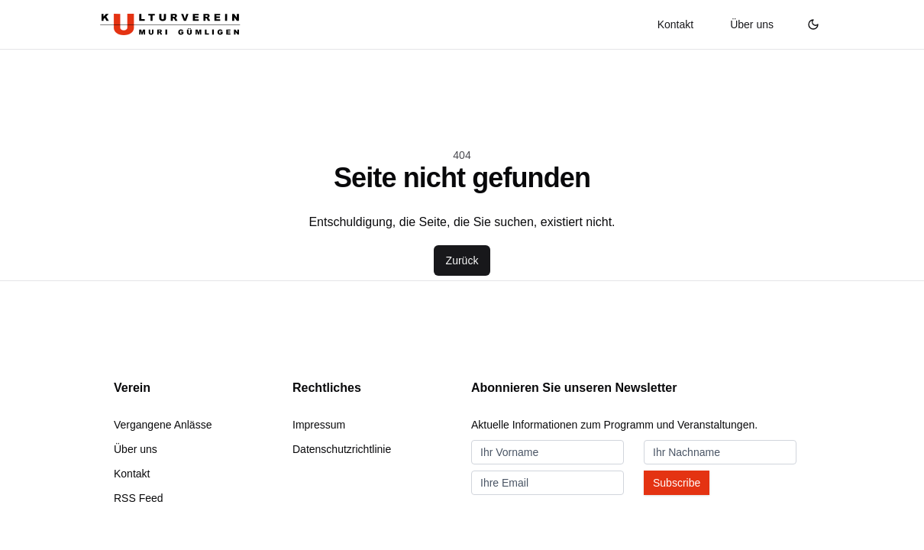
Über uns (752, 24)
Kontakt (675, 24)
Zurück (462, 260)
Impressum (318, 425)
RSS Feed (138, 498)
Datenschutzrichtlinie (341, 449)
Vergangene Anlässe (163, 425)
